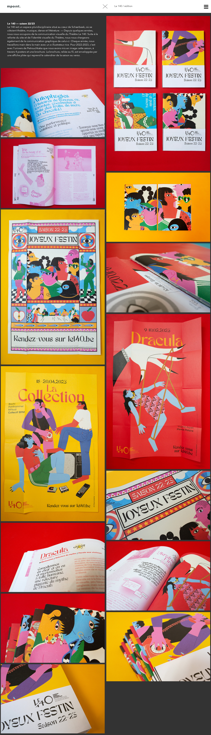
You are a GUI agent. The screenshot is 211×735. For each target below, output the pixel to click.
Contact (56, 6)
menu (206, 7)
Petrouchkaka (34, 48)
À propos (40, 6)
